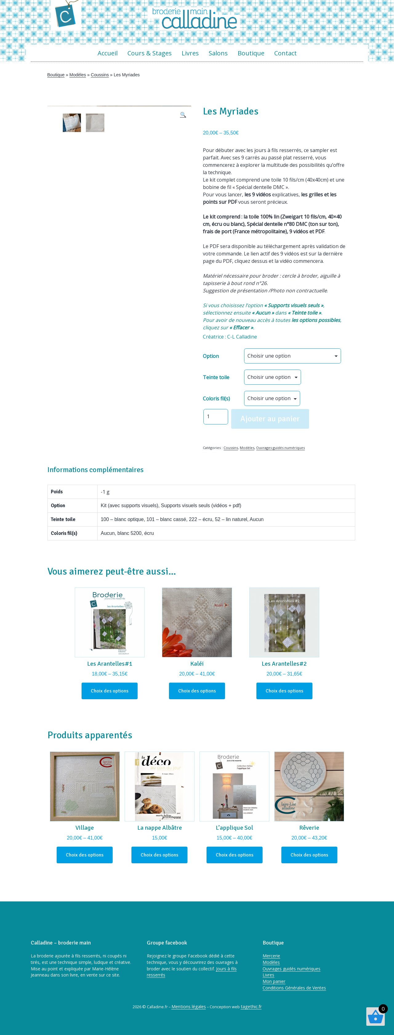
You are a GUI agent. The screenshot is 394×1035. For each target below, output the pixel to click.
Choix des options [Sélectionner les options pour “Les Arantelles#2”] (284, 691)
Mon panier (274, 981)
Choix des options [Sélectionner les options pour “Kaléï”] (197, 691)
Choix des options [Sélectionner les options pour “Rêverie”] (309, 855)
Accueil (108, 53)
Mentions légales (188, 1006)
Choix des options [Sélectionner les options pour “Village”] (84, 855)
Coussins (100, 74)
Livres (190, 53)
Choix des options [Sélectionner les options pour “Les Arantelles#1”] (109, 691)
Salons (218, 53)
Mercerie (271, 956)
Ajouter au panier (270, 418)
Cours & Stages (149, 53)
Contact (285, 53)
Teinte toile (216, 377)
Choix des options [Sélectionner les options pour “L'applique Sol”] (234, 855)
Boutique (251, 53)
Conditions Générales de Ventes (294, 988)
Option (211, 356)
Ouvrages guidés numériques (280, 447)
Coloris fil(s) (216, 398)
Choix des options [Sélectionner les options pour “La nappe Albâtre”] (159, 855)
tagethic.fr (251, 1006)
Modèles (78, 74)
